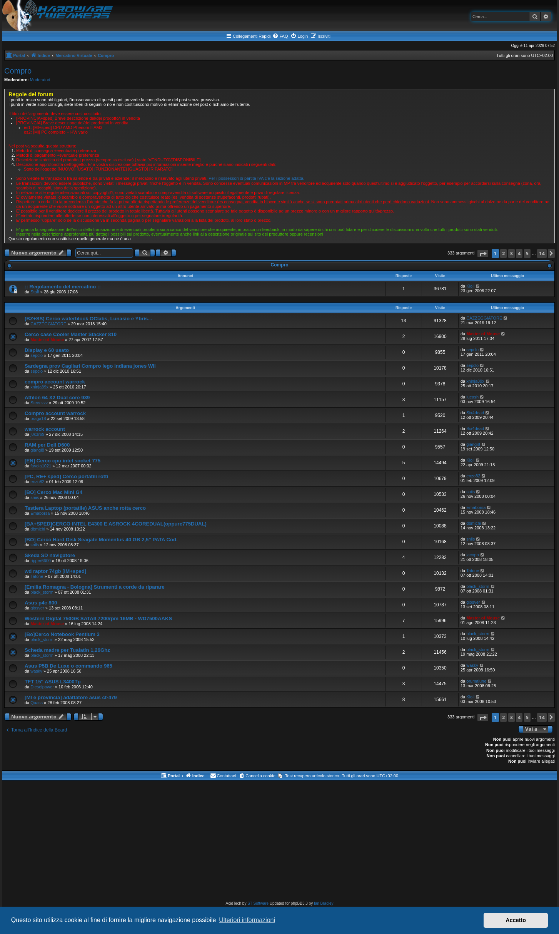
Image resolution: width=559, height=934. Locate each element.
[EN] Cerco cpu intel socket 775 (62, 461)
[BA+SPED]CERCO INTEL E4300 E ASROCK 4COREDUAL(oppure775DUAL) (116, 524)
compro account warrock (55, 382)
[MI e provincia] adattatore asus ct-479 (71, 697)
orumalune (476, 681)
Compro (18, 71)
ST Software (258, 903)
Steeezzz (39, 402)
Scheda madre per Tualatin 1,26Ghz (67, 650)
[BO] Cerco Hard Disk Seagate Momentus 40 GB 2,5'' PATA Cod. (101, 539)
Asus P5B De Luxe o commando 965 (68, 666)
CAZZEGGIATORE (48, 323)
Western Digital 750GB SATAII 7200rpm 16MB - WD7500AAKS (98, 618)
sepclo (36, 355)
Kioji (470, 286)
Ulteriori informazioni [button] (247, 920)
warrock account (45, 429)
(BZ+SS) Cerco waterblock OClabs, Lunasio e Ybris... (88, 318)
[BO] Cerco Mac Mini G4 (53, 492)
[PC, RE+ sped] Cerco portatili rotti (66, 476)
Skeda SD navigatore (50, 555)
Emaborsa (40, 513)
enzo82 (37, 481)
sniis (34, 497)
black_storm (41, 592)
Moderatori (40, 79)
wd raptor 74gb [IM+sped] (55, 571)
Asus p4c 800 (41, 603)
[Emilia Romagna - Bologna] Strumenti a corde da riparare (94, 587)
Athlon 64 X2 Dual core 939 (57, 397)
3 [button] (511, 253)
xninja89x (39, 387)
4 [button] (519, 253)
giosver (37, 608)
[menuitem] (280, 36)
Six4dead (475, 412)
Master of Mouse (47, 339)
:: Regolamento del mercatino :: (63, 287)
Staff (34, 292)
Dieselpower (42, 687)
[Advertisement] (280, 842)
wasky (36, 671)
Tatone (36, 576)
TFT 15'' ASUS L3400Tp (53, 682)
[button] (482, 253)
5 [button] (527, 253)
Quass (36, 702)
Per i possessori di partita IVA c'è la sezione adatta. (256, 178)
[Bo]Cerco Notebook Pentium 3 (62, 634)
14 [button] (542, 253)
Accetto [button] (516, 920)
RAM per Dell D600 (47, 445)
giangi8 (37, 450)
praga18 (38, 418)
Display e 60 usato (47, 350)
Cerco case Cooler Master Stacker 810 (71, 334)
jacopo (472, 554)
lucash (472, 397)
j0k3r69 (37, 434)
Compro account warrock (55, 413)
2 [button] (503, 253)
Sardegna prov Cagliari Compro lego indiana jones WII (90, 366)
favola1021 (40, 466)
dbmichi (37, 529)
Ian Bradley (324, 903)
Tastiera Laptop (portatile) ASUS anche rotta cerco (85, 508)
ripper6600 (40, 560)
